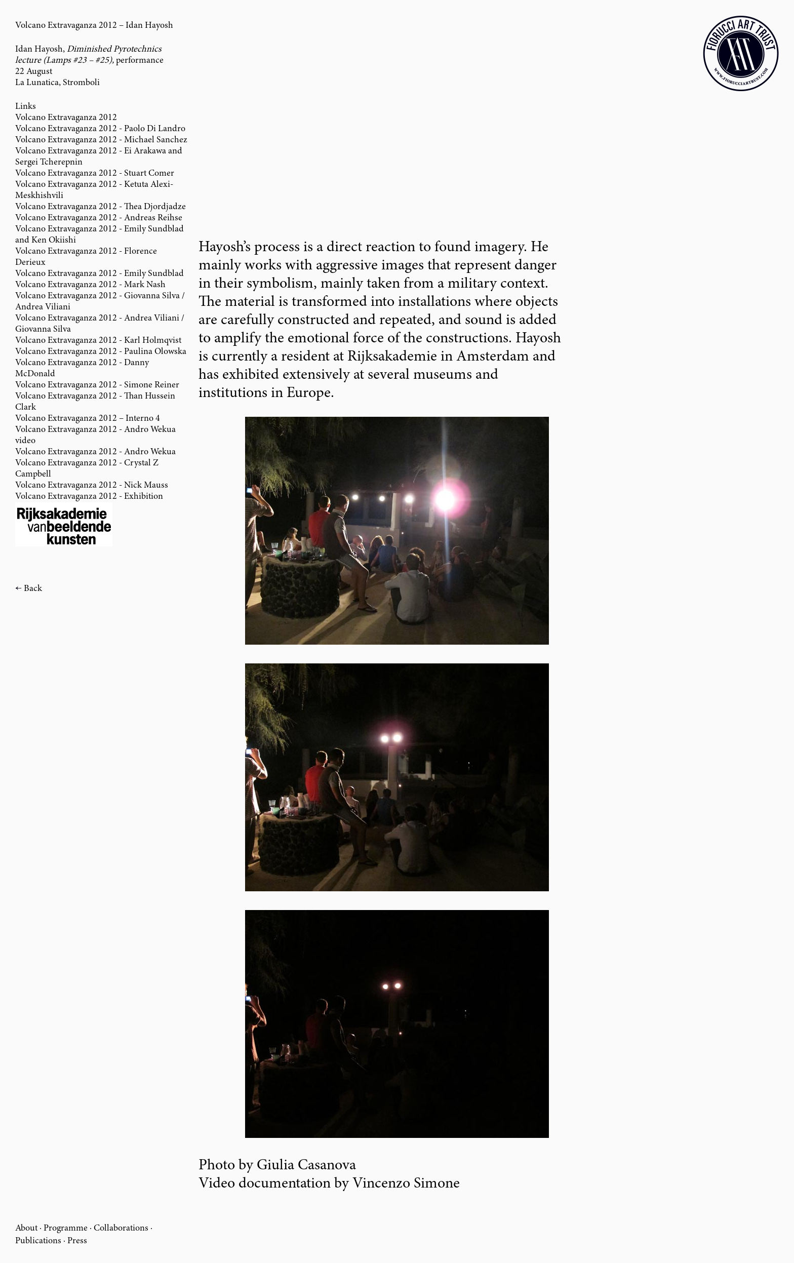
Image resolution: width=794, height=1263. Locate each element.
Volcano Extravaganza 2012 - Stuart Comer (94, 173)
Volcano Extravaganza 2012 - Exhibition (89, 496)
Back (33, 589)
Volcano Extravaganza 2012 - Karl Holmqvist (98, 340)
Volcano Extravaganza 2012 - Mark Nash (90, 285)
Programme (66, 1228)
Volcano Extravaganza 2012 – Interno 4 (87, 418)
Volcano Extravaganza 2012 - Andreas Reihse (98, 218)
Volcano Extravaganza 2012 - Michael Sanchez (101, 140)
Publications (38, 1241)
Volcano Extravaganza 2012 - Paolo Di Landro (100, 129)
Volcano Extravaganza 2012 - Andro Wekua (95, 452)
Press (77, 1241)
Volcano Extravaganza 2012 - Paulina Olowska (100, 352)
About (26, 1228)
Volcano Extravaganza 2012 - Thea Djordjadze (100, 207)
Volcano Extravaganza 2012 (66, 118)
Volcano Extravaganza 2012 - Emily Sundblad (99, 274)
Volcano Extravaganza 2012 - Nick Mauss (91, 485)
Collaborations (121, 1228)
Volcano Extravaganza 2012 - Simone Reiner (97, 385)
